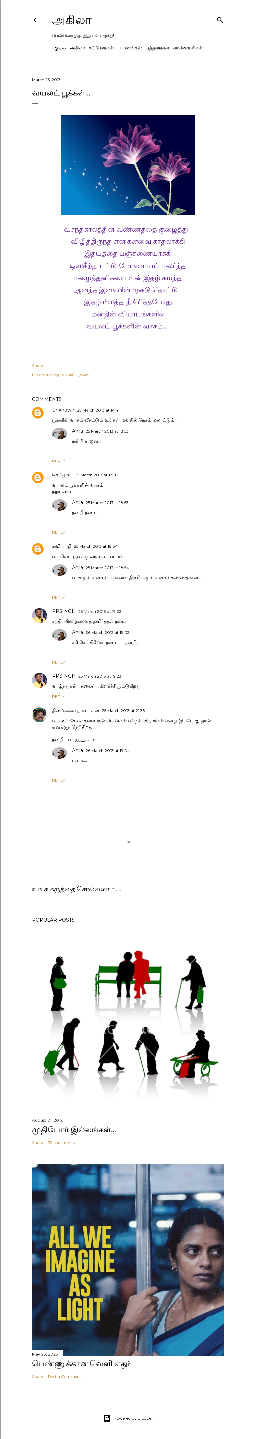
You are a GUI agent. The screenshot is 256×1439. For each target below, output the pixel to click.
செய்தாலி (62, 475)
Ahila (77, 431)
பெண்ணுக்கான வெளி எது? (81, 1363)
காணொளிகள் (185, 48)
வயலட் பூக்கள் (75, 374)
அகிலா (72, 20)
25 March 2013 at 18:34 (96, 546)
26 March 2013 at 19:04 (108, 750)
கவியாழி (61, 546)
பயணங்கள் (127, 48)
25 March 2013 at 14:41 (98, 410)
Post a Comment (64, 1376)
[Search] (220, 18)
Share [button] (37, 365)
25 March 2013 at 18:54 (107, 567)
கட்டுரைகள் (98, 48)
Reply (58, 460)
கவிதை (53, 374)
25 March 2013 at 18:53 (107, 431)
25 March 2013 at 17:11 (95, 474)
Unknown (63, 410)
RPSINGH (64, 611)
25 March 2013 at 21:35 (123, 710)
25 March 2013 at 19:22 (99, 611)
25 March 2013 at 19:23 (99, 676)
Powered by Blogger (128, 1418)
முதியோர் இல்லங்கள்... (74, 1129)
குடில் (58, 48)
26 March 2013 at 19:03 (108, 632)
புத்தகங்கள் (155, 48)
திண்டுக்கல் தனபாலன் (75, 710)
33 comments (61, 1142)
